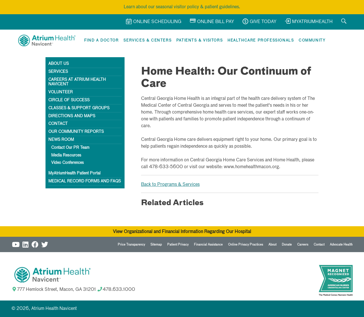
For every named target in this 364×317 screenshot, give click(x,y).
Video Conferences (67, 163)
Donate (287, 244)
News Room (61, 140)
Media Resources (66, 155)
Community (312, 40)
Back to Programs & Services (170, 184)
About (272, 244)
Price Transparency (131, 244)
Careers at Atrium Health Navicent (77, 82)
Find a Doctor (101, 40)
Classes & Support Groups (78, 108)
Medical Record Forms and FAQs (84, 181)
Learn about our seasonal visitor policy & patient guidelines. (182, 7)
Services (58, 72)
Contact (58, 124)
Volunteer (60, 92)
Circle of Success (69, 100)
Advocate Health (341, 244)
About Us (58, 64)
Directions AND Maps (71, 116)
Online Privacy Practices (245, 244)
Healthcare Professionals (261, 40)
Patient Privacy (178, 244)
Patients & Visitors (199, 40)
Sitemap (156, 244)
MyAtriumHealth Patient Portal (74, 173)
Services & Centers (147, 40)
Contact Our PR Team (70, 148)
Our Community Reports (76, 132)
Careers (302, 244)
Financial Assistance (208, 244)
